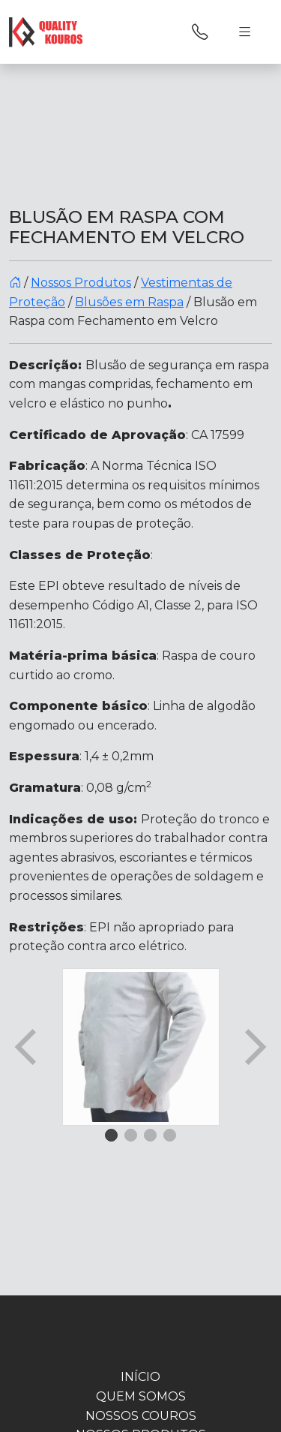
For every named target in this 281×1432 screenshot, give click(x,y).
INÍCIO (140, 1377)
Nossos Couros (140, 1416)
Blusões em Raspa (129, 302)
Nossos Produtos (81, 282)
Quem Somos (141, 1396)
